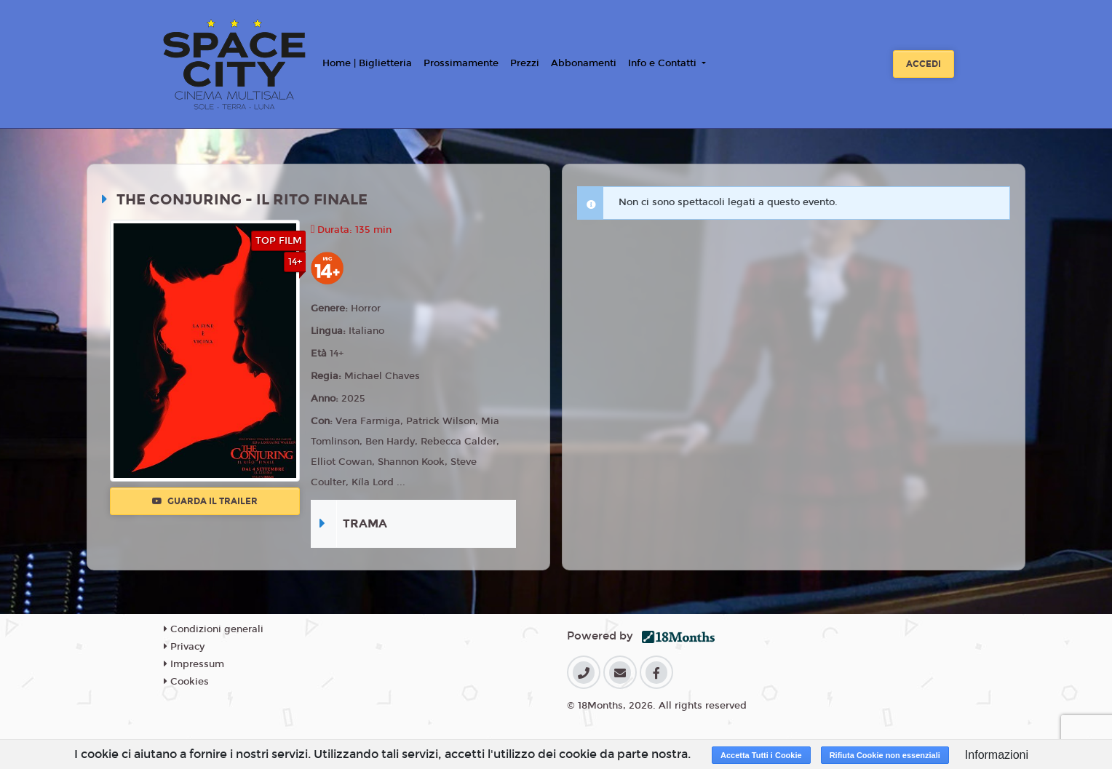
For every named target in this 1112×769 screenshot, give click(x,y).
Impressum (194, 664)
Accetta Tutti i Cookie (761, 755)
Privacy (184, 647)
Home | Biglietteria (367, 63)
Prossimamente (461, 63)
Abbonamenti (583, 63)
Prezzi (524, 63)
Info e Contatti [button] (663, 63)
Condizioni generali (213, 629)
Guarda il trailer (205, 501)
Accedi (923, 64)
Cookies (186, 682)
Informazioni (996, 755)
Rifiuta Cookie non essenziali (885, 755)
